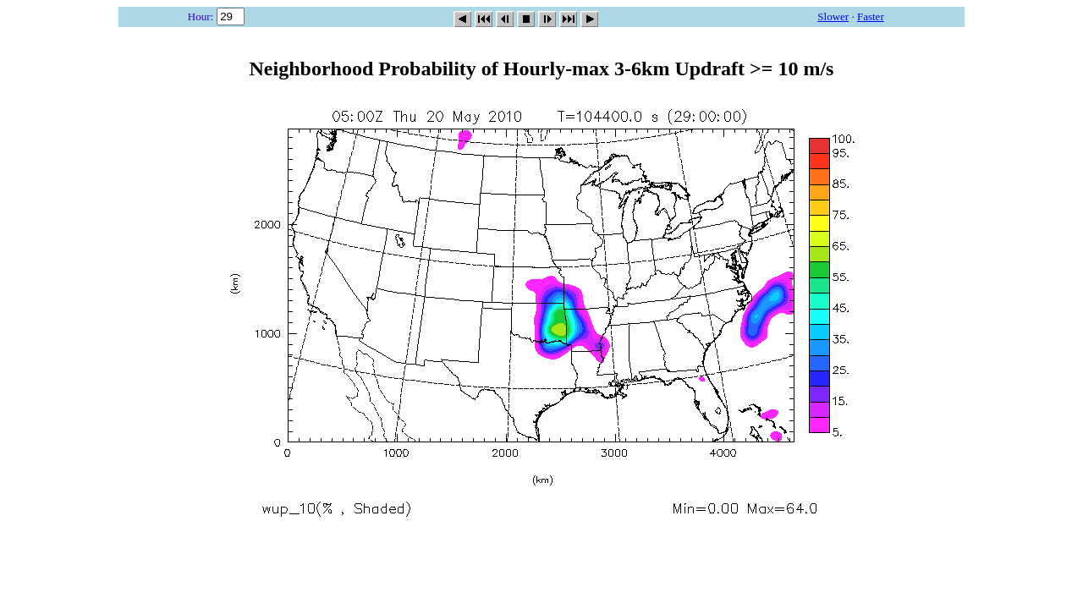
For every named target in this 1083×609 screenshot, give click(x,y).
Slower (833, 16)
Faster (870, 16)
